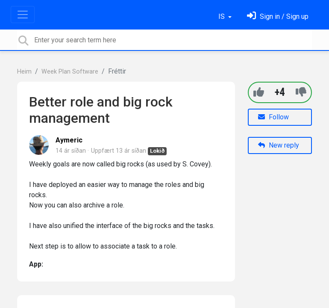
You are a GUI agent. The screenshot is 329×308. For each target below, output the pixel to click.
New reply (278, 145)
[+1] (258, 92)
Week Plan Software (69, 71)
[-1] (301, 92)
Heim (24, 71)
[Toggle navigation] (23, 14)
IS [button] (222, 16)
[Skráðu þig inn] (278, 16)
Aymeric (69, 140)
